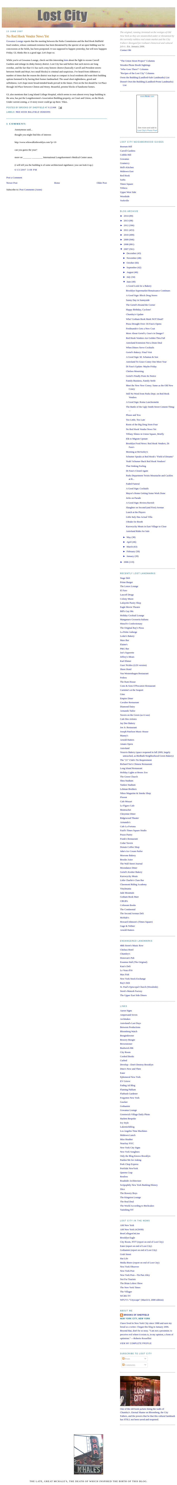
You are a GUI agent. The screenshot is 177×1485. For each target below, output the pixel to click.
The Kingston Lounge (130, 1197)
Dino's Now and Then (130, 1068)
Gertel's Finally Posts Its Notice (141, 376)
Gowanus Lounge (14, 41)
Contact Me (125, 50)
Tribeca (123, 188)
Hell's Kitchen (127, 167)
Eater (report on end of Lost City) (136, 1246)
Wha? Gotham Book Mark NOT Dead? (144, 319)
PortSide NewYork (129, 1168)
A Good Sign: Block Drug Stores (141, 295)
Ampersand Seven (128, 1014)
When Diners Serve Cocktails (140, 347)
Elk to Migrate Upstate (137, 438)
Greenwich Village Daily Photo (135, 1114)
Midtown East (126, 171)
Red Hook (125, 175)
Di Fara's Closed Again (137, 470)
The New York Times (130, 1287)
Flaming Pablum (128, 1089)
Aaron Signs (126, 1010)
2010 (126, 234)
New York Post (127, 1270)
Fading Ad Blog (127, 1085)
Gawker (124, 1102)
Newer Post (11, 182)
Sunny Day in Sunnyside (137, 300)
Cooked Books (127, 1056)
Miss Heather (126, 1139)
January (131, 556)
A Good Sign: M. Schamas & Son (142, 357)
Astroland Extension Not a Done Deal (144, 342)
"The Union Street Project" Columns (137, 60)
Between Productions (130, 1027)
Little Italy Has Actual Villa (139, 517)
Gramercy (125, 163)
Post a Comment (14, 177)
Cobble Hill (125, 154)
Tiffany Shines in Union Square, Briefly (145, 434)
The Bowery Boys (128, 1193)
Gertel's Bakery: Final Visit (139, 352)
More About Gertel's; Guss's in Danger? (145, 333)
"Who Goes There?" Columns (134, 69)
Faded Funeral (133, 483)
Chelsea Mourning (134, 371)
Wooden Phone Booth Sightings (135, 65)
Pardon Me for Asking (130, 1160)
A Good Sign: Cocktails (137, 488)
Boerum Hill (126, 146)
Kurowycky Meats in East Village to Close (146, 526)
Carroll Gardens (127, 150)
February (131, 551)
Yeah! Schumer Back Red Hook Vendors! (145, 461)
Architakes (125, 1019)
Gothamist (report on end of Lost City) (138, 1250)
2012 (126, 225)
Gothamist (125, 1106)
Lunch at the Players (135, 512)
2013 (126, 220)
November (132, 258)
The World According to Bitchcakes (137, 1205)
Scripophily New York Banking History (139, 1185)
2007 (126, 249)
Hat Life (124, 1258)
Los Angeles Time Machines (133, 1131)
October (131, 262)
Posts (126, 1358)
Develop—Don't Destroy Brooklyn (136, 1064)
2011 (126, 230)
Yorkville (124, 200)
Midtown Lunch (127, 1135)
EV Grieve (125, 1081)
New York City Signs (130, 1147)
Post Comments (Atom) (31, 189)
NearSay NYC (127, 1143)
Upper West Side (128, 192)
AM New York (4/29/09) (132, 1229)
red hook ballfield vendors (33, 112)
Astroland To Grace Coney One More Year (146, 361)
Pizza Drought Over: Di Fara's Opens (143, 323)
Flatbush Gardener (129, 1093)
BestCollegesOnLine (130, 1233)
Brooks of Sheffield (136, 1315)
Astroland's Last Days (130, 1023)
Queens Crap (126, 1172)
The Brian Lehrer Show (131, 1283)
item (66, 60)
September (132, 267)
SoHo (123, 179)
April (129, 542)
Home (57, 182)
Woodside (125, 196)
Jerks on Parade (133, 498)
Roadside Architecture (130, 1180)
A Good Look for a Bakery (138, 285)
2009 (126, 239)
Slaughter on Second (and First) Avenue (145, 507)
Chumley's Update (134, 314)
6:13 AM (52, 108)
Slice (122, 1189)
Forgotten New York (129, 1097)
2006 (126, 562)
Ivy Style (124, 1122)
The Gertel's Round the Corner (140, 304)
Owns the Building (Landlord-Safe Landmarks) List (144, 77)
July (129, 277)
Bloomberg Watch (128, 1031)
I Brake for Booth (134, 521)
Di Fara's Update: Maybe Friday (141, 366)
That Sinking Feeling (136, 466)
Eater (122, 1073)
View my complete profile (136, 1343)
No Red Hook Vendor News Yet (27, 36)
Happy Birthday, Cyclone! (138, 309)
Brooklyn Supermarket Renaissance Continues (148, 290)
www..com (147, 96)
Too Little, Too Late (135, 419)
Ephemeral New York (130, 1077)
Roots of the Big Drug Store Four (142, 424)
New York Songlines (130, 1151)
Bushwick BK (126, 1048)
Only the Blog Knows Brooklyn (135, 1156)
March (130, 546)
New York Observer (129, 1266)
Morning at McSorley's (137, 451)
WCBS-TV (125, 1295)
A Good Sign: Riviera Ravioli (140, 502)
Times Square (126, 184)
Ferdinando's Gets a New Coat (140, 328)
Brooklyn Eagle (127, 1237)
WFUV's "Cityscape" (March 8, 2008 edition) (141, 1299)
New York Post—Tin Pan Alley (135, 1275)
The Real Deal (127, 1201)
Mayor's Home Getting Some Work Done (145, 493)
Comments (128, 1365)
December (132, 253)
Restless (124, 1176)
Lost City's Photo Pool (147, 130)
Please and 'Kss (133, 415)
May (129, 537)
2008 (126, 244)
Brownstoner (126, 1043)
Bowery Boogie (127, 1039)
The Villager (126, 1291)
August (130, 272)
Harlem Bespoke (128, 1118)
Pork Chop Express (129, 1164)
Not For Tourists (128, 1279)
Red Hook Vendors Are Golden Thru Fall (145, 338)
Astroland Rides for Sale (137, 531)
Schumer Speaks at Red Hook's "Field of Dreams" (150, 456)
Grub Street (125, 1254)
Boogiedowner (127, 1035)
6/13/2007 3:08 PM (26, 169)
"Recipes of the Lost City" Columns (137, 73)
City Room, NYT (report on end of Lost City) (141, 1241)
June (129, 281)
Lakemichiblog (127, 1126)
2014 (126, 215)
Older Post (102, 182)
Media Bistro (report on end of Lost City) (139, 1262)
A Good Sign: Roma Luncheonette (142, 402)
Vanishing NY (127, 1209)
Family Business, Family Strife (140, 380)
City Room (125, 1052)
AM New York (127, 1225)
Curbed (123, 1060)
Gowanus (124, 159)
